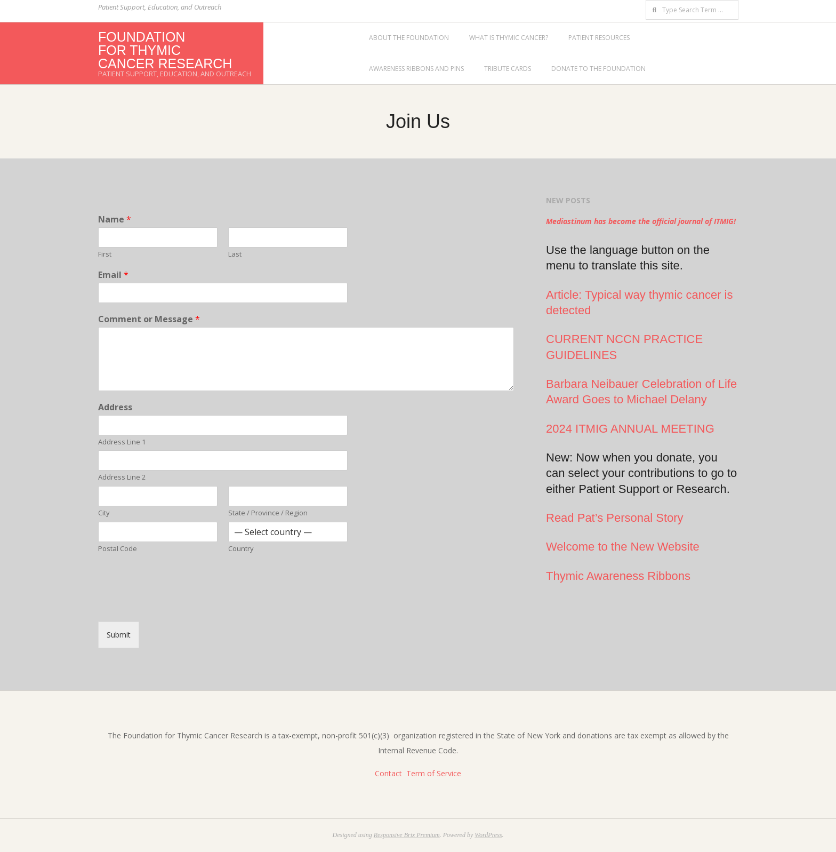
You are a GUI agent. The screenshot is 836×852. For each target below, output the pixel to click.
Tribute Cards (507, 68)
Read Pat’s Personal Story (615, 517)
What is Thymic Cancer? (508, 37)
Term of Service (433, 773)
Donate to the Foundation (598, 68)
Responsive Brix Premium (407, 835)
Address (115, 407)
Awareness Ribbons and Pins (416, 68)
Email (113, 275)
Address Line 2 (122, 477)
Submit (119, 635)
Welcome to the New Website (623, 546)
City (104, 512)
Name (114, 219)
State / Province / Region (268, 512)
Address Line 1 (122, 442)
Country (241, 548)
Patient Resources (599, 37)
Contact (388, 773)
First (104, 254)
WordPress (488, 835)
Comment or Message (149, 319)
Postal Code (117, 548)
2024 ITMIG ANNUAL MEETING (630, 428)
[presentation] (179, 604)
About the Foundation (409, 37)
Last (235, 254)
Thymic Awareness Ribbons (618, 576)
